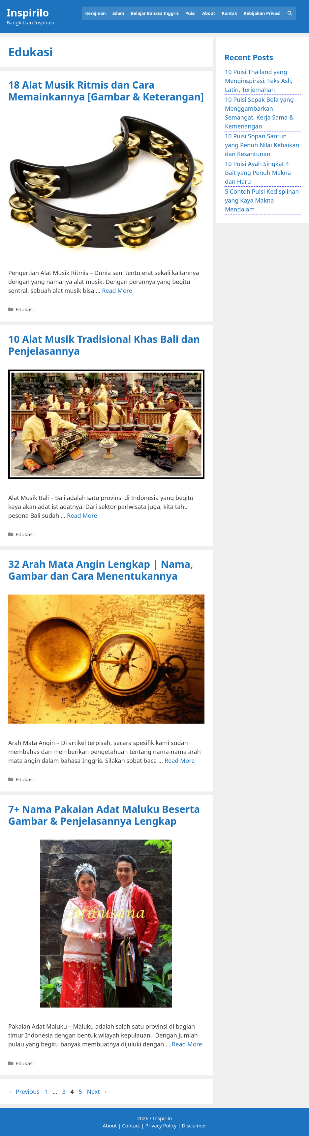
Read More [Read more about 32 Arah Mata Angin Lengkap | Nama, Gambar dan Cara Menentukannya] (180, 760)
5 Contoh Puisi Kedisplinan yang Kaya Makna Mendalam (262, 200)
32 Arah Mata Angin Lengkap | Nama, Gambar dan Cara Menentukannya (100, 570)
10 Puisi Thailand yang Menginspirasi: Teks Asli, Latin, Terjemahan (259, 81)
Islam (118, 13)
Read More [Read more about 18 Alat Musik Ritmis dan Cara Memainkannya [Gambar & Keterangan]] (117, 290)
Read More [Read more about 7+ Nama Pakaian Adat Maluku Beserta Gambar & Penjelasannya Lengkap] (187, 1044)
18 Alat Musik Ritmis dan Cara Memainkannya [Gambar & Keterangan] (106, 90)
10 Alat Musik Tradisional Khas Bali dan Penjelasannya (104, 345)
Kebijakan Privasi (262, 13)
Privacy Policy (161, 1125)
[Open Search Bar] (290, 13)
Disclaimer (194, 1125)
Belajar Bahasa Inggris (155, 13)
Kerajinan (95, 13)
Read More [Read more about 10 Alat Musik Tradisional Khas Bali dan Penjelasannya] (82, 515)
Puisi (190, 13)
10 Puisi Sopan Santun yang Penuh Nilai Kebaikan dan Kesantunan (262, 145)
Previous (24, 1091)
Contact (131, 1125)
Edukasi (24, 309)
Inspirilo (28, 12)
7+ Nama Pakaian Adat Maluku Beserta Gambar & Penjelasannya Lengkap (104, 815)
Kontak (229, 13)
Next (97, 1091)
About (208, 13)
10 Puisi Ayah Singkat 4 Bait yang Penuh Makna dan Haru (258, 172)
